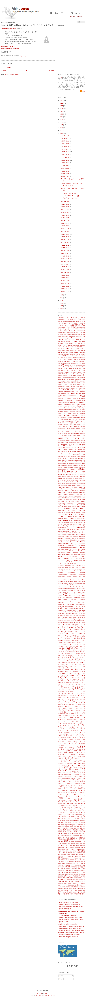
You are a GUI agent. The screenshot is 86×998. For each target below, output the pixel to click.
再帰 (64, 851)
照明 (66, 858)
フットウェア (69, 758)
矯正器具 (75, 835)
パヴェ (72, 734)
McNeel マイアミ (65, 469)
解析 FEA (67, 824)
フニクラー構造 (61, 760)
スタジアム (77, 695)
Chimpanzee (75, 361)
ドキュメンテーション (68, 721)
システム (69, 689)
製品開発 (75, 867)
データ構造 (63, 708)
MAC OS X (81, 458)
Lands (65, 451)
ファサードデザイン (68, 752)
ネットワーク (76, 730)
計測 (59, 841)
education (67, 388)
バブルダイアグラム (71, 741)
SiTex (75, 581)
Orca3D (67, 490)
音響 (62, 822)
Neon (78, 483)
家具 (59, 824)
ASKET (83, 343)
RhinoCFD (60, 540)
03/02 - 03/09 (65, 269)
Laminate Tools (81, 449)
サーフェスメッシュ (74, 680)
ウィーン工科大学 (73, 640)
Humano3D (65, 431)
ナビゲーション (74, 727)
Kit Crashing (66, 447)
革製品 (64, 826)
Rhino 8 (67, 520)
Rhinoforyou (74, 543)
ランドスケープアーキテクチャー (71, 803)
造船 (83, 870)
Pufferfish (67, 508)
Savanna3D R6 (69, 565)
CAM (73, 357)
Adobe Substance (70, 332)
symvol (59, 595)
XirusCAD (77, 620)
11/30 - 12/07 (65, 144)
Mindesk (60, 478)
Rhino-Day (82, 526)
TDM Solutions (76, 595)
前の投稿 (52, 71)
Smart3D (75, 583)
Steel (80, 588)
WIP (64, 620)
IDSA (83, 433)
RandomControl (61, 512)
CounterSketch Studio (79, 368)
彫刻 (72, 877)
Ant (79, 336)
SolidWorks (68, 586)
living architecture (72, 456)
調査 (75, 877)
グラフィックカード (69, 666)
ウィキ (79, 640)
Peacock (70, 496)
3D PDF (65, 319)
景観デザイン (74, 839)
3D (82, 317)
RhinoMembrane (62, 547)
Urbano (66, 606)
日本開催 (68, 883)
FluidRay (65, 402)
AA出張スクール (63, 330)
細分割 (70, 852)
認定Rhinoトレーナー (63, 885)
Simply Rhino (72, 579)
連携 (80, 894)
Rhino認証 (77, 560)
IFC (62, 435)
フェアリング (61, 756)
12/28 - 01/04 (65, 135)
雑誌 (74, 852)
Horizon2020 (77, 430)
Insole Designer (75, 437)
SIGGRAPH (67, 578)
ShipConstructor (62, 576)
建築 (66, 841)
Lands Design (72, 451)
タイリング (80, 699)
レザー (66, 810)
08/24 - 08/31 (65, 204)
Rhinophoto (73, 549)
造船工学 (60, 872)
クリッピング (71, 668)
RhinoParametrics (63, 549)
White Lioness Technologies (69, 619)
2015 (61, 130)
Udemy (80, 602)
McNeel (60, 77)
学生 (71, 826)
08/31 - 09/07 (65, 201)
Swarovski (76, 594)
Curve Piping (81, 372)
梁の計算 (76, 894)
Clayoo (68, 363)
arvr (79, 343)
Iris (72, 440)
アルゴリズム (77, 629)
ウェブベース (64, 644)
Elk (79, 388)
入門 (77, 883)
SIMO (64, 579)
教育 (71, 833)
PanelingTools (62, 492)
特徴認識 (61, 883)
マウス (68, 780)
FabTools (72, 397)
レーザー (63, 809)
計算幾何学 (82, 839)
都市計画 (64, 881)
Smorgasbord (81, 583)
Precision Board (76, 505)
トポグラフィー (78, 721)
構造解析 (78, 845)
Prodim (69, 506)
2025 (61, 103)
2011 (61, 300)
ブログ (62, 767)
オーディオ (67, 651)
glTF (65, 413)
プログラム (77, 767)
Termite (59, 597)
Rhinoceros (82, 538)
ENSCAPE (66, 390)
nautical (66, 483)
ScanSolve (61, 569)
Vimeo (74, 610)
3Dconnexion (63, 321)
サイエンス (78, 682)
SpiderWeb (71, 588)
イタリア (78, 631)
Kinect (83, 446)
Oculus (76, 489)
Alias (76, 334)
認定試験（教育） (72, 885)
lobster (78, 456)
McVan (83, 471)
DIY (84, 381)
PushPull (75, 508)
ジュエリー (68, 692)
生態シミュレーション (69, 865)
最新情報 (75, 851)
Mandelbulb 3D (80, 462)
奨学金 (63, 858)
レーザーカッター (71, 809)
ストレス (63, 697)
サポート (69, 686)
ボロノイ (64, 780)
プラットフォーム (78, 761)
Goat (69, 413)
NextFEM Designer (71, 485)
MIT (73, 478)
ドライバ (74, 723)
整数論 (70, 863)
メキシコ (71, 787)
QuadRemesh (61, 510)
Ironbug (75, 440)
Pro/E (59, 506)
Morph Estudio (68, 481)
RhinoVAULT (69, 554)
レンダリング (78, 812)
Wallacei (82, 615)
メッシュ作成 (72, 790)
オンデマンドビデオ (69, 655)
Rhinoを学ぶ (69, 560)
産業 (77, 852)
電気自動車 (69, 879)
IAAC (66, 433)
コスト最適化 (76, 671)
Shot (84, 576)
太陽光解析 (68, 874)
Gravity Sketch (64, 424)
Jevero (62, 442)
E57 (84, 384)
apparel (64, 338)
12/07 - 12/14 (65, 141)
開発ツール (76, 824)
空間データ (64, 837)
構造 (74, 845)
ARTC (76, 341)
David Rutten (72, 375)
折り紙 (79, 867)
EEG (71, 388)
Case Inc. (82, 357)
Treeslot (73, 601)
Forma (73, 404)
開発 (71, 824)
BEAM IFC (73, 347)
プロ (59, 767)
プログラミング (69, 767)
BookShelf (65, 352)
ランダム (78, 801)
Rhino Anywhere (74, 520)
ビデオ (74, 749)
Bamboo (68, 347)
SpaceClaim (82, 586)
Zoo (79, 622)
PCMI (66, 496)
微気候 (59, 888)
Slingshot (66, 583)
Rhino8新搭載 (67, 534)
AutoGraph (76, 345)
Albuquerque (71, 334)
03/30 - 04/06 (65, 259)
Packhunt (75, 490)
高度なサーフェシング (70, 849)
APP (81, 336)
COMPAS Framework (75, 365)
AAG (84, 329)
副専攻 (73, 888)
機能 (79, 830)
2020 (61, 117)
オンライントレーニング (75, 657)
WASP (59, 617)
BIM (68, 349)
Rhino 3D (77, 514)
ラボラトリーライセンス (70, 801)
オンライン (78, 655)
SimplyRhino (81, 579)
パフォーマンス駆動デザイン (75, 739)
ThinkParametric (62, 599)
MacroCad (70, 460)
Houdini (83, 430)
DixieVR (81, 381)
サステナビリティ (76, 684)
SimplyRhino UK (62, 581)
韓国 (78, 828)
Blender (59, 350)
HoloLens (60, 430)
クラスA (79, 664)
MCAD (67, 467)
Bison (83, 349)
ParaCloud (82, 492)
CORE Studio (68, 368)
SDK (70, 569)
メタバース (76, 787)
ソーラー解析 (71, 699)
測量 (67, 872)
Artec (80, 341)
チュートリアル (69, 701)
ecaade (67, 386)
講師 (60, 849)
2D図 (72, 318)
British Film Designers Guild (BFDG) (73, 354)
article (66, 343)
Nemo (74, 483)
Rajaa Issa (81, 510)
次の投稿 (4, 71)
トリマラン (64, 725)
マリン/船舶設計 (76, 783)
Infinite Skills (81, 435)
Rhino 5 (15, 56)
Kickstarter (77, 446)
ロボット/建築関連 (75, 814)
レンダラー (70, 812)
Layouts (70, 453)
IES (58, 435)
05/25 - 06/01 (65, 239)
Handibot (76, 426)
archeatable (76, 338)
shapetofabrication (62, 574)
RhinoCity (67, 540)
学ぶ (68, 826)
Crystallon (67, 372)
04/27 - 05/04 (65, 250)
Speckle (60, 588)
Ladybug (64, 449)
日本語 (74, 883)
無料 (71, 892)
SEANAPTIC (75, 569)
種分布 (69, 856)
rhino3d (83, 529)
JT (58, 444)
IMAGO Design (72, 435)
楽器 (75, 826)
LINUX (65, 456)
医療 (69, 820)
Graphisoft (82, 413)
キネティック (63, 664)
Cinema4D (82, 361)
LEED (75, 454)
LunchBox (64, 458)
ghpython (60, 411)
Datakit (59, 375)
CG (77, 359)
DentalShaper (81, 375)
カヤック (70, 662)
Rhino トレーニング (74, 526)
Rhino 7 (62, 520)
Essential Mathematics (64, 391)
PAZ (81, 494)
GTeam (74, 424)
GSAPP (70, 424)
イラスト (73, 633)
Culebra (75, 372)
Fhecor (69, 398)
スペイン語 (70, 697)
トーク (61, 721)
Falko (77, 397)
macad (59, 460)
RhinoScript (75, 552)
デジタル (65, 715)
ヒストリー (69, 749)
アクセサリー (63, 626)
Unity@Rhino (78, 604)
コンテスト (78, 673)
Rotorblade (60, 563)
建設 (62, 841)
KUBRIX (79, 447)
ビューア (73, 750)
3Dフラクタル (68, 325)
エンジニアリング (69, 648)
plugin (79, 499)
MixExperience (78, 478)
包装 (81, 890)
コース (81, 669)
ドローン (62, 727)
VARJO (83, 608)
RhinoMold (70, 547)
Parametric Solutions (68, 494)
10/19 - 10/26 (65, 160)
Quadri (68, 510)
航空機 (81, 847)
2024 (61, 106)
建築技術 (76, 843)
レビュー (78, 810)
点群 (64, 879)
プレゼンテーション (74, 765)
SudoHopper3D (62, 594)
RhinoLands (71, 545)
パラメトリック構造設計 (66, 747)
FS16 (68, 406)
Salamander (77, 563)
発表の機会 (73, 886)
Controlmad (82, 366)
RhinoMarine (81, 545)
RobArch (62, 562)
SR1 (75, 588)
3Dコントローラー (69, 323)
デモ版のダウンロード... (8, 46)
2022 (61, 111)
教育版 (75, 833)
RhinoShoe (82, 552)
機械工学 (70, 830)
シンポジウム (63, 694)
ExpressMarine (72, 395)
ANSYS (76, 336)
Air (63, 334)
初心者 (83, 856)
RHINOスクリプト (65, 556)
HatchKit (9, 56)
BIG (66, 349)
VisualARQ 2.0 (69, 613)
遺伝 (67, 820)
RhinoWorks (76, 554)
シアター (74, 686)
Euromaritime (81, 391)
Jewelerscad (73, 442)
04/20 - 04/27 (65, 253)
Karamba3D (61, 446)
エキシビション (73, 644)
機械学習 (65, 830)
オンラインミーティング (65, 659)
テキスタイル (81, 708)
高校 (63, 849)
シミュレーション (76, 690)
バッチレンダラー (68, 735)
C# (84, 354)
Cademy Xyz (70, 356)
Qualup (74, 510)
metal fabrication (81, 474)
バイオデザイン (72, 732)
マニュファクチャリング (66, 783)
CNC (62, 365)
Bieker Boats (61, 349)
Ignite (65, 435)
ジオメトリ (79, 688)
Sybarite (83, 594)
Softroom (76, 585)
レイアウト (77, 807)
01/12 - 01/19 (65, 289)
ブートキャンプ (73, 754)
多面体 (71, 872)
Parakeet (60, 494)
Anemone (71, 336)
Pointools (82, 501)
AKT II (66, 334)
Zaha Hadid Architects (67, 622)
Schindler (66, 569)
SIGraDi (73, 578)
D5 (71, 374)
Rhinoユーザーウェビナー (70, 558)
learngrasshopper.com (63, 454)
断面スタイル (82, 874)
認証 (83, 883)
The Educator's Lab (67, 597)
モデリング (75, 792)
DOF (69, 382)
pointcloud (71, 501)
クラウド (74, 664)
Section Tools (81, 569)
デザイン (63, 712)
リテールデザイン (69, 805)
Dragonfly (60, 384)
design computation (63, 377)
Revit (83, 512)
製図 (66, 867)
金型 (60, 837)
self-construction (69, 570)
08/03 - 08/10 (65, 212)
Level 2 (83, 454)
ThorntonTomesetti (62, 601)
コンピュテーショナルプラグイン (76, 677)
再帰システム (69, 851)
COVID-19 (66, 370)
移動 (64, 820)
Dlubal (62, 382)
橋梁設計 (69, 835)
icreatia (80, 433)
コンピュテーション (63, 679)
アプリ (72, 629)
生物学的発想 (78, 865)
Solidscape (61, 586)
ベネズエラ (74, 774)
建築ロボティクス (66, 843)
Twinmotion (69, 602)
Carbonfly (77, 357)
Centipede (69, 359)
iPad (76, 438)
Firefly (74, 398)
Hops (71, 430)
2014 (61, 133)
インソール (63, 635)
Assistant (60, 345)
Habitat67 (65, 426)
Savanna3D (61, 565)
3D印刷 (73, 327)
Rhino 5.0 (67, 518)
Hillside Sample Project (78, 428)
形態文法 (64, 839)
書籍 (59, 858)
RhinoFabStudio (63, 544)
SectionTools (61, 570)
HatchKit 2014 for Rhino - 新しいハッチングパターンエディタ (27, 25)
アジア (53, 996)
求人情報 (64, 833)
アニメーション (64, 629)
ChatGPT (69, 361)
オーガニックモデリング (67, 650)
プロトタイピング (79, 773)
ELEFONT (75, 388)
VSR (74, 615)
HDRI (68, 428)
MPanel (59, 483)
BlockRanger (65, 350)
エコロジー (62, 646)
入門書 (80, 883)
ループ (72, 807)
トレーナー (73, 725)
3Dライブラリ (66, 327)
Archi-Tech (82, 338)
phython (79, 497)
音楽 (59, 822)
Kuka (83, 447)
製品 (72, 867)
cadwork (83, 356)
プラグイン (70, 760)
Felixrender (60, 398)
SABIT (71, 563)
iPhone (80, 438)
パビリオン (64, 739)
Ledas (71, 454)
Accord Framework (80, 330)
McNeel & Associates (75, 467)
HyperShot (81, 431)
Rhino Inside (77, 524)
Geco (65, 407)
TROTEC (60, 602)
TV (64, 602)
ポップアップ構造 (62, 778)
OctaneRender (64, 489)
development (78, 379)
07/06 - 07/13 (65, 223)
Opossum (60, 490)
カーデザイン (76, 659)
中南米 (47, 996)
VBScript (60, 610)
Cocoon (67, 365)
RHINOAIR (75, 534)
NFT (78, 485)
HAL (71, 426)
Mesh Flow (82, 473)
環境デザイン (70, 828)
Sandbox (83, 563)
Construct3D (66, 366)
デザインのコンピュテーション (74, 713)
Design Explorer (72, 377)
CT (71, 372)
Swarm (71, 594)
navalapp (70, 483)
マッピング (82, 780)
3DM (68, 321)
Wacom (78, 615)
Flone (83, 400)
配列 (69, 886)
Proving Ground (80, 506)
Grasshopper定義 (68, 422)
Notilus (63, 487)
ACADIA (73, 330)
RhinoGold (82, 544)
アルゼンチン (72, 631)
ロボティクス (66, 816)
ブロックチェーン (74, 771)
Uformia (60, 604)
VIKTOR (69, 610)
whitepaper (79, 619)
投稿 (61, 975)
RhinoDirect (61, 541)
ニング (79, 728)
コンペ (83, 679)
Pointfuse (77, 501)
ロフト (62, 814)
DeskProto (71, 379)
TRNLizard (82, 601)
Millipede (82, 476)
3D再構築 (82, 327)
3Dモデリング (77, 325)
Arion (59, 341)
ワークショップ (73, 818)
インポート (77, 638)
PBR (64, 496)
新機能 (72, 859)
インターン (69, 635)
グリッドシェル (63, 668)
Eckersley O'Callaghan (76, 386)
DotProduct (73, 382)
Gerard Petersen (69, 409)
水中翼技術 (77, 861)
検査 (81, 843)
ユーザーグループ (73, 794)
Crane (83, 370)
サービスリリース (63, 681)
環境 (78, 826)
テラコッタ (78, 719)
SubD (79, 590)
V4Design (78, 608)
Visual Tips (82, 612)
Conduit (59, 366)
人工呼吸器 (61, 861)
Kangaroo (64, 444)
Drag (84, 382)
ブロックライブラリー (68, 772)
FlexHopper (78, 400)
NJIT (84, 485)
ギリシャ (69, 664)
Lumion (59, 458)
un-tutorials (68, 604)
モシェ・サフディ (66, 792)
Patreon (77, 494)
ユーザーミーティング (70, 796)
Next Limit (63, 485)
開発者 (81, 824)
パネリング (73, 737)
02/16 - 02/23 (65, 275)
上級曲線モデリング (80, 858)
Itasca (78, 440)
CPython (73, 370)
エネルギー (76, 646)
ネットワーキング (67, 730)
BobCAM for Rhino (75, 350)
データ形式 (78, 706)
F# (78, 395)
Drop (74, 384)
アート (62, 624)
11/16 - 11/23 (65, 149)
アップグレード (76, 626)
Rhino (71, 514)
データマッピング (71, 704)
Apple (68, 338)
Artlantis (71, 343)
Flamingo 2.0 (61, 400)
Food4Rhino (80, 402)
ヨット (77, 798)
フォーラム (68, 756)
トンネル (68, 727)
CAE (59, 357)
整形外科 (66, 863)
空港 (68, 837)
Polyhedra (71, 503)
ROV (65, 563)
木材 (81, 892)
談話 (62, 876)
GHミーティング (67, 411)
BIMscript (79, 349)
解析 (62, 824)
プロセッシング (76, 769)
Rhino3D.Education (63, 531)
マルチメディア (68, 785)
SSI (77, 588)
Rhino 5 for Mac (72, 516)
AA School (76, 329)
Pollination (60, 503)
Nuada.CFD (69, 487)
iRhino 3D (68, 440)
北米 (32, 996)
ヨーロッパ (39, 996)
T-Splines (65, 595)
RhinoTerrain (61, 554)
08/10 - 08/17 (65, 209)
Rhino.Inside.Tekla (74, 529)
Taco (70, 595)
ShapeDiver (71, 572)
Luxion (70, 458)
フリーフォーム (76, 763)
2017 (61, 125)
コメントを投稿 (6, 67)
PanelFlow (82, 490)
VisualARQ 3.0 (78, 613)
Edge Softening (61, 388)
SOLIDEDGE (82, 585)
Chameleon (82, 359)
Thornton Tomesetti (78, 599)
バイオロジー (67, 734)
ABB (69, 330)
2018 (61, 122)
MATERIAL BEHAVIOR (69, 463)
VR (68, 615)
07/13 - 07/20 (65, 220)
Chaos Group (62, 361)
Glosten (59, 413)
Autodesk (69, 345)
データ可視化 (79, 704)
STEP (59, 590)
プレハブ (83, 765)
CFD (74, 359)
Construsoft (74, 366)
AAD (81, 329)
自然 (62, 854)
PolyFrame (66, 503)
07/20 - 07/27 (65, 218)
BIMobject (73, 349)
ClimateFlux (74, 363)
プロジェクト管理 (66, 769)
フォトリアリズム (76, 756)
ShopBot (69, 576)
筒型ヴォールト (80, 881)
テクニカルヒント (69, 710)
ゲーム (77, 669)
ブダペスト (62, 758)
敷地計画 (66, 888)
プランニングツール (67, 763)
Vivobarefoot (61, 615)
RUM (68, 563)
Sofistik (71, 585)
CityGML (63, 363)
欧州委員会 (82, 820)
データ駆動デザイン (68, 706)
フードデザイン (81, 754)
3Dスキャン (77, 323)
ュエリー (72, 798)
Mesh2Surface (62, 474)
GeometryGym (61, 409)
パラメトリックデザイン (71, 743)
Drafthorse (79, 382)
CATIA (59, 359)
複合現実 (80, 888)
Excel (83, 393)
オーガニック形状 (79, 650)
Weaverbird (65, 617)
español (83, 390)
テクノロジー (78, 710)
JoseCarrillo (79, 442)
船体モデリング (68, 868)
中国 (61, 877)
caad (61, 356)
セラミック (65, 699)
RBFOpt (68, 512)
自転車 (64, 854)
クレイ (62, 669)
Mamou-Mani (71, 462)
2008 (61, 308)
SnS (66, 585)
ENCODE (82, 388)
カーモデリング (77, 660)
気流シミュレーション (76, 831)
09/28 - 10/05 (65, 168)
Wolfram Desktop (70, 620)
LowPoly (83, 456)
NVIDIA (80, 487)
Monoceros (60, 481)
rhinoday (82, 540)
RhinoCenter (68, 538)
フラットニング (70, 761)
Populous (82, 503)
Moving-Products (81, 481)
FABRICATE (66, 397)
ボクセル (69, 776)
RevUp (59, 514)
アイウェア (67, 624)
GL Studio (82, 411)
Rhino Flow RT (73, 522)
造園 (80, 870)
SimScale (70, 581)
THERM (83, 597)
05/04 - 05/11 (65, 248)
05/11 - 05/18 (65, 245)
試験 (84, 852)
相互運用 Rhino (75, 870)
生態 (62, 865)
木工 (78, 892)
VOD (65, 615)
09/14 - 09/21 (65, 174)
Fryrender (64, 406)
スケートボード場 (69, 695)
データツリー (62, 702)
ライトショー (64, 800)
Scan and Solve (80, 567)
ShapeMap (82, 572)
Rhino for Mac (67, 524)
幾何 (61, 830)
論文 (83, 894)
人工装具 (67, 861)
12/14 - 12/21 (65, 138)
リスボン (63, 805)
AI (58, 334)
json (84, 442)
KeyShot (69, 446)
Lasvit (65, 453)
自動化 (69, 854)
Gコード (83, 424)
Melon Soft (74, 473)
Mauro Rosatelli (68, 465)
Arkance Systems (65, 341)
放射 (84, 890)
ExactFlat (78, 393)
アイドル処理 (74, 624)
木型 (75, 892)
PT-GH (59, 508)
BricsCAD (60, 354)
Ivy (81, 440)
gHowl (83, 409)
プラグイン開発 (78, 760)
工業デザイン (64, 845)
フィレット (67, 754)
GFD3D (76, 409)
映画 (75, 820)
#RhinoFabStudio (65, 317)
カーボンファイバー (67, 660)
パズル (76, 734)
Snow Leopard (61, 585)
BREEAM (82, 352)
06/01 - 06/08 (65, 237)
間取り (75, 828)
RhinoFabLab (81, 542)
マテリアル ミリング (74, 781)
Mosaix (74, 481)
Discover (73, 381)
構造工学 (64, 847)
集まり (76, 856)
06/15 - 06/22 (65, 231)
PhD (81, 496)
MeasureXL (60, 473)
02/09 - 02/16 (65, 278)
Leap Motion (81, 453)
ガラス (74, 662)
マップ (60, 781)
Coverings (60, 370)
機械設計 (75, 830)
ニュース (82, 727)
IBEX (76, 433)
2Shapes (78, 317)
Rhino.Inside (81, 527)
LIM (62, 456)
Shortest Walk (77, 576)
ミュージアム (76, 785)
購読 (82, 91)
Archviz (72, 339)
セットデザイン (78, 697)
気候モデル (66, 831)
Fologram (72, 402)
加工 (76, 822)
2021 (61, 114)
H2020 (59, 426)
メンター (79, 790)
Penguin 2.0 (76, 496)
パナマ (68, 737)
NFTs (80, 485)
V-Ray (62, 608)
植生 (66, 859)
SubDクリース (70, 592)
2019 (61, 119)
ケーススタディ (70, 669)
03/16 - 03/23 (65, 264)
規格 (84, 831)
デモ (73, 719)
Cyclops (68, 374)
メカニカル (65, 787)
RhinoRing (68, 552)
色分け (69, 859)
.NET (59, 317)
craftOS (78, 370)
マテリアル (65, 781)
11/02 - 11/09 (65, 154)
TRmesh (77, 601)
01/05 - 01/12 (65, 291)
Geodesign (71, 407)
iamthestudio (71, 433)
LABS (59, 449)
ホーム (28, 71)
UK (63, 604)
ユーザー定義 (66, 798)
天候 (84, 877)
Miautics (64, 476)
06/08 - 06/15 (65, 234)
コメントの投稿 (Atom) (12, 75)
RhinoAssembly (74, 536)
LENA (78, 454)
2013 (61, 295)
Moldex (77, 480)
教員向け (63, 835)
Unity (73, 604)
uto (69, 606)
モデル (82, 792)
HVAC (76, 431)
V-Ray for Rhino (70, 608)
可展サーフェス (81, 822)
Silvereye (82, 578)
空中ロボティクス (75, 837)
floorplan (60, 402)
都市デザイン (79, 879)
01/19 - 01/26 (65, 286)
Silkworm (77, 578)
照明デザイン (70, 858)
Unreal (59, 606)
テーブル (74, 708)
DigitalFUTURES (66, 381)
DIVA (76, 381)
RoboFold (69, 562)
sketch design (81, 581)
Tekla (83, 595)
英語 (78, 820)
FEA (83, 397)
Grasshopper (64, 415)
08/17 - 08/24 (65, 207)
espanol (78, 390)
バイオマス (60, 734)
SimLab (59, 579)
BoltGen (83, 350)
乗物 (59, 859)
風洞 (70, 888)
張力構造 (68, 877)
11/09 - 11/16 (65, 152)
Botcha (71, 352)
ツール (77, 701)
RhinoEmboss (70, 541)
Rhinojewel (61, 545)
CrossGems (60, 372)
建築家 (72, 843)
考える (69, 847)
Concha (83, 365)
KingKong (60, 447)
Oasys (59, 489)
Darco (74, 374)
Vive (84, 613)
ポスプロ (73, 776)
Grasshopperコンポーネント (67, 417)
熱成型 (63, 886)
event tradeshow (62, 393)
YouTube (60, 622)
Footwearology (67, 404)
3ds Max (78, 321)
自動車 (73, 854)
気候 (82, 830)
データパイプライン (71, 702)
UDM (83, 602)
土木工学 (73, 881)
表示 (62, 888)
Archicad (60, 340)
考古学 (72, 847)
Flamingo (82, 398)
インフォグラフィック (67, 638)
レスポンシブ (72, 810)
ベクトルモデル (66, 774)
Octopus (71, 489)
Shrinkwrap (61, 578)
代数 (72, 874)
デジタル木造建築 (67, 719)
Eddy (83, 386)
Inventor (72, 438)
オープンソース (74, 651)
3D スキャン (77, 319)
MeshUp (74, 474)
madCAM (76, 460)
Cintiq (59, 363)
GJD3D (77, 411)
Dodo (65, 382)
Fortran (83, 404)
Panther (75, 492)
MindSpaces (66, 478)
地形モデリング (77, 876)
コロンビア (63, 673)
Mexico (59, 476)
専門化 (62, 868)
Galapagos (79, 406)
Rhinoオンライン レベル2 (69, 193)
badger (63, 347)
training (69, 601)
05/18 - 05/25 (65, 242)
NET (59, 485)
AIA (61, 334)
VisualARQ (61, 613)
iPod (84, 438)
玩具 (81, 828)
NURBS (74, 487)
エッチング (69, 646)
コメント (62, 979)
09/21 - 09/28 (65, 171)
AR (71, 338)
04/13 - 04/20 (65, 256)
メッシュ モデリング (78, 788)
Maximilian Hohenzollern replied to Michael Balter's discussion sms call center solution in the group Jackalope (71, 935)
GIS (73, 411)
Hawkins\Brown (61, 428)
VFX (65, 610)
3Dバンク (62, 325)
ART (72, 341)
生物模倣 (62, 867)
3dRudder (72, 321)
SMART (70, 583)
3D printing (70, 319)
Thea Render (76, 597)
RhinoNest (82, 547)
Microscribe (69, 476)
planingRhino (69, 499)
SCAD (73, 567)
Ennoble (60, 390)
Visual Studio (75, 612)
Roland (83, 562)
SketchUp (60, 583)
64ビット (69, 329)
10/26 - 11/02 (65, 157)
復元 (76, 888)
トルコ (69, 725)
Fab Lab (82, 395)
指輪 (81, 852)
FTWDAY (73, 406)
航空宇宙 (77, 847)
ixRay (83, 440)
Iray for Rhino (61, 440)
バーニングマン (64, 732)
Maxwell (75, 465)
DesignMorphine (63, 379)
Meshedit (68, 474)
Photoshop (72, 497)
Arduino (77, 340)
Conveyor (60, 368)
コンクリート (71, 673)
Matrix (83, 463)
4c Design (64, 329)
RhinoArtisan (81, 534)
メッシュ (70, 788)
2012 (61, 297)
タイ (76, 699)
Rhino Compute (65, 522)
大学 (75, 874)
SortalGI (75, 586)
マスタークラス (74, 780)
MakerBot (64, 462)
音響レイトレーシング (69, 822)
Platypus (75, 499)
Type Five (75, 602)
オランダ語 (80, 653)
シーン (79, 686)
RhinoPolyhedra (61, 551)
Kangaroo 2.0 (73, 444)
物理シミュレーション (70, 890)
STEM (83, 588)
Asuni (64, 345)
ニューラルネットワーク (71, 728)
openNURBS (81, 489)
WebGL (79, 617)
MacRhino (64, 460)
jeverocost (67, 442)
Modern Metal (66, 480)
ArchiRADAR (67, 339)
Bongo (60, 352)
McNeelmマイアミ (74, 469)
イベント (66, 633)
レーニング (62, 810)
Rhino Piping (66, 526)
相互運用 (68, 870)
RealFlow (73, 512)
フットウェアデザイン (79, 758)
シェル (73, 688)
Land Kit (60, 451)
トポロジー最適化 (67, 723)
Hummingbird (71, 431)
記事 (59, 833)
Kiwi (72, 447)
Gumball (78, 424)
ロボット (67, 814)
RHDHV (66, 514)
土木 (69, 881)
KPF (75, 447)
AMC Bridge (81, 334)
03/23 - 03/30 (65, 261)
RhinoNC (75, 547)
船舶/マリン (77, 869)
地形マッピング (68, 876)
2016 (61, 127)
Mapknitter (60, 463)
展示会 (60, 879)
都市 (73, 879)
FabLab (60, 397)
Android (66, 336)
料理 (72, 894)
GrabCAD (75, 413)
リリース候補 (67, 807)
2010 (61, 303)
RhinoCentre (75, 538)
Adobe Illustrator (62, 332)
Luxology (74, 458)
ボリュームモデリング (72, 778)
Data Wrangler (81, 374)
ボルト (81, 778)
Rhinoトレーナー (76, 556)
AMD (59, 336)
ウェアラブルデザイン (72, 642)
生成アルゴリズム (77, 863)
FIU (77, 398)
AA (73, 329)
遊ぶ (62, 894)
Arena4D (82, 339)
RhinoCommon (74, 540)
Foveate (60, 406)
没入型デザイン (62, 892)
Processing (64, 506)
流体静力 (68, 894)
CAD (64, 356)
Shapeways (73, 574)
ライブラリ (70, 800)
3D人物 (59, 329)
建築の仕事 (72, 841)
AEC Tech (82, 332)
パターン (80, 734)
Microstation (76, 476)
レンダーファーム (63, 812)
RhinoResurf (81, 551)
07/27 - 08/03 (65, 215)
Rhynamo (82, 560)
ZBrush (76, 622)
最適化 (80, 851)
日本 (65, 883)
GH (80, 409)
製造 (69, 867)
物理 (62, 890)
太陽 (63, 874)
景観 (68, 839)
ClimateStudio (81, 363)
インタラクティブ (71, 637)
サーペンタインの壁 (71, 682)
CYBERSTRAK (61, 374)
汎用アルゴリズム (80, 886)
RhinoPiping (81, 549)
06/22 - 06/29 (65, 228)
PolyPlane (77, 503)
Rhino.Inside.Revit (63, 529)
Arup (75, 343)
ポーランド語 (63, 776)
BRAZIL (76, 352)
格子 (60, 826)
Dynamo (79, 384)
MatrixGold (61, 465)
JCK (59, 442)
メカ (60, 787)
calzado (70, 357)
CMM (59, 365)
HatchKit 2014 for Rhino (8, 29)
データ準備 (69, 708)
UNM (83, 604)
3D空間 (78, 327)
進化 (76, 859)
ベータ (60, 774)
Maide (80, 460)
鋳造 (64, 877)
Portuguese (60, 505)
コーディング (68, 671)
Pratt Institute (67, 505)
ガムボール (64, 662)
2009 (61, 306)
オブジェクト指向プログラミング (70, 653)
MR (63, 483)
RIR (59, 562)
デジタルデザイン (73, 715)
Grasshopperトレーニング (71, 419)
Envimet (72, 390)
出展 (80, 856)
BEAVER (79, 347)
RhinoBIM (82, 536)
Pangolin (70, 492)
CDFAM (64, 359)
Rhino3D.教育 (78, 531)
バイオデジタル (80, 732)
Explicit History (62, 395)
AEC (77, 332)
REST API (78, 512)
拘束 (71, 845)
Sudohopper (81, 592)
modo (72, 480)
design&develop (81, 377)
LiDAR (59, 456)
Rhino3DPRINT (73, 533)
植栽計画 (63, 859)
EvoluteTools (71, 393)
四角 (79, 852)
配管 (67, 886)
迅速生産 (72, 861)
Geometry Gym (80, 407)
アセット (69, 626)
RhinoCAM (61, 538)
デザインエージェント (72, 712)
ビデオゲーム (80, 749)
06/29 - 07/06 (65, 226)
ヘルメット (80, 774)
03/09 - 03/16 (65, 267)
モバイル (65, 794)
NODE (59, 487)
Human (60, 431)
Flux (68, 402)
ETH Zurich (74, 391)
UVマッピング (74, 606)
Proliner (74, 506)
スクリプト (78, 694)
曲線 (78, 835)
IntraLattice (66, 438)
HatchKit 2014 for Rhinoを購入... (11, 48)
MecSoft (67, 473)
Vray (71, 615)
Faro (80, 397)
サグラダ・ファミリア (64, 684)
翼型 (64, 894)
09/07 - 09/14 (65, 176)
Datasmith (65, 375)
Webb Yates (72, 617)
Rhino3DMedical (62, 533)
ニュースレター (61, 728)
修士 (73, 856)
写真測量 (81, 854)
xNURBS (82, 620)
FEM (65, 398)
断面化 (59, 876)
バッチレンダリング (78, 735)
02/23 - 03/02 (65, 272)
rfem (62, 514)
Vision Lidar (68, 612)
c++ (59, 356)
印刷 (72, 820)
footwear (60, 404)
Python (82, 508)
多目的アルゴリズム (78, 872)
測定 (65, 872)
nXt (84, 487)
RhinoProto (72, 551)
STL (75, 590)
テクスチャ (61, 710)
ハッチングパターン (24, 56)
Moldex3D (82, 480)
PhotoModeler (65, 497)
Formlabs (78, 404)
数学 (82, 861)
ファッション (79, 752)
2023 (61, 108)
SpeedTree (65, 588)
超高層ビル (79, 877)
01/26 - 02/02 (65, 283)
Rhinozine (82, 554)
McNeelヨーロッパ (74, 471)
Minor (70, 478)
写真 (77, 854)
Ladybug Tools (72, 449)
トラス (78, 723)
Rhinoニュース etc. (66, 13)
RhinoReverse (61, 552)
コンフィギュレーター (75, 679)
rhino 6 (73, 518)
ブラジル (63, 761)
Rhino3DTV (82, 533)
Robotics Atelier (76, 562)
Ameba (62, 336)
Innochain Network (63, 437)
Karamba (82, 444)
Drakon (66, 384)
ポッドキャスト (80, 776)
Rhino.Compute (62, 527)
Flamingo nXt (71, 400)
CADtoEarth (77, 356)
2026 (61, 100)
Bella (84, 347)
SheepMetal (82, 574)
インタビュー (62, 637)
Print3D (83, 505)
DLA (59, 382)
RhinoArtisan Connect (63, 536)
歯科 (59, 854)
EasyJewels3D (61, 386)
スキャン (70, 694)
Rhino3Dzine (61, 534)
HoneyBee (67, 430)
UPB (63, 606)
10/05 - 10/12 (65, 165)
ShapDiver (76, 570)
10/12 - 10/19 (65, 163)
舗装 (79, 890)
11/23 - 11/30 (65, 146)
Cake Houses (64, 357)
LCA (75, 453)
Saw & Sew (68, 567)
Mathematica (78, 463)
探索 (77, 874)
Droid (70, 384)
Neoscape (82, 483)
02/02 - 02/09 (65, 280)
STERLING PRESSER (67, 590)
